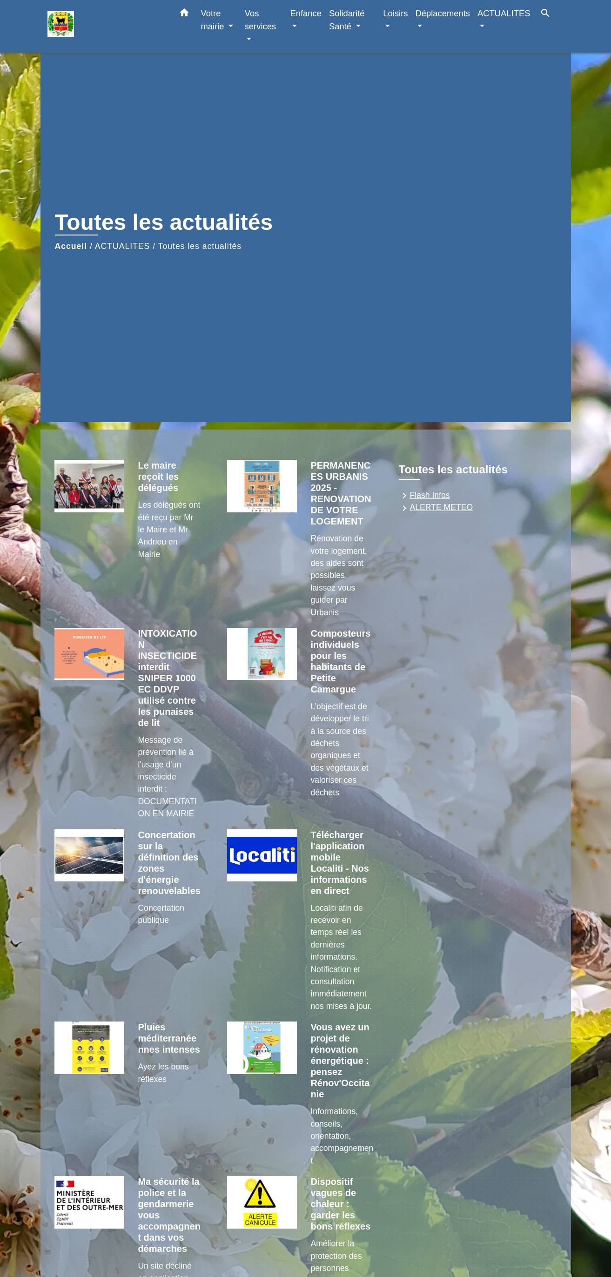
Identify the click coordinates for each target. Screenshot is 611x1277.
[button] (184, 14)
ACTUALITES (122, 246)
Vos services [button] (260, 19)
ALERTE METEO (436, 508)
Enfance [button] (305, 13)
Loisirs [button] (395, 13)
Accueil (71, 246)
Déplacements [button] (443, 13)
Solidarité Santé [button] (347, 19)
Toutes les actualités (200, 246)
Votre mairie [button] (214, 19)
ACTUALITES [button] (503, 13)
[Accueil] (105, 26)
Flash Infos (424, 495)
